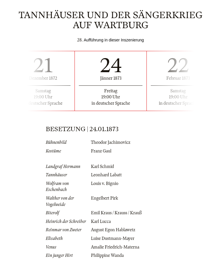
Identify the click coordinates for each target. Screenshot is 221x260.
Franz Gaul (101, 151)
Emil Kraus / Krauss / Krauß (116, 213)
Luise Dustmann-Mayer (112, 238)
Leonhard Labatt (106, 175)
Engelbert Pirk (104, 198)
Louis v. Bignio (104, 183)
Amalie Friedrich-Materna (115, 247)
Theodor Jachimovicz (110, 142)
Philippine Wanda (107, 255)
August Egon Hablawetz (113, 230)
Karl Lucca (101, 221)
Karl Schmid (102, 166)
